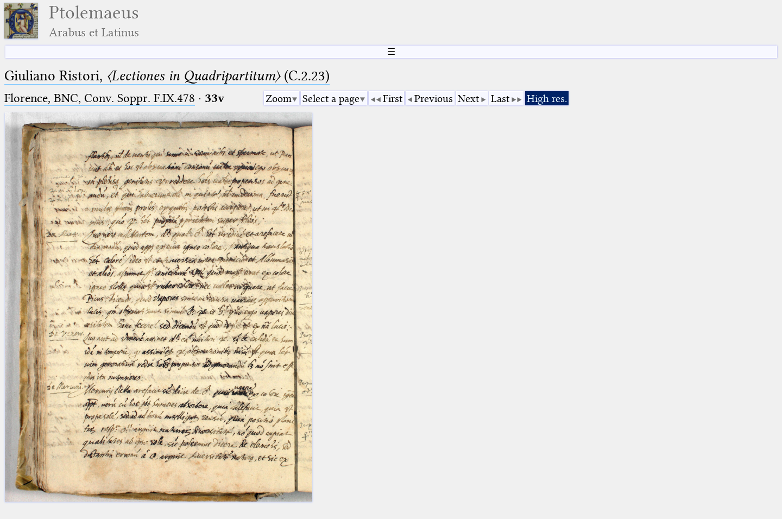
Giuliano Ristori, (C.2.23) (167, 75)
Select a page (331, 98)
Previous (433, 98)
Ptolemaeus (94, 21)
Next (468, 98)
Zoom (279, 98)
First (392, 98)
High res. (547, 98)
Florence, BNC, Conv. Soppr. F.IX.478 (99, 98)
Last (500, 98)
